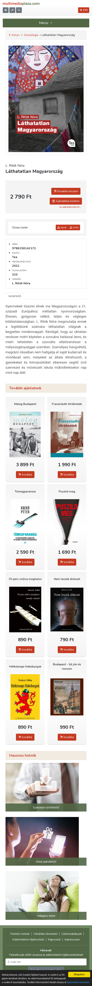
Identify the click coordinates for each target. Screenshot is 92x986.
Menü (46, 22)
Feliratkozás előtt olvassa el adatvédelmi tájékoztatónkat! (46, 955)
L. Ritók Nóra (15, 165)
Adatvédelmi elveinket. (78, 982)
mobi (74, 227)
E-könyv (14, 35)
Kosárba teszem (66, 191)
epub (62, 227)
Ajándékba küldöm (66, 201)
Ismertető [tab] (14, 296)
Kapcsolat (54, 940)
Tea (14, 257)
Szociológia (31, 35)
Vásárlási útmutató (46, 934)
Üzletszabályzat (71, 934)
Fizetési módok (20, 934)
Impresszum (72, 940)
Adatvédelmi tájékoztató (28, 940)
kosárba (25, 475)
